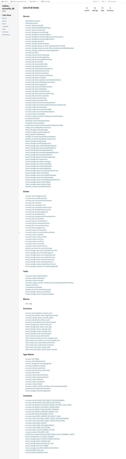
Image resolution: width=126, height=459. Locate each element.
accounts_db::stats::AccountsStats (37, 73)
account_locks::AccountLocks (35, 30)
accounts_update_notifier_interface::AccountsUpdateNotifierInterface (49, 283)
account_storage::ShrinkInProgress (37, 44)
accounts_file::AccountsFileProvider (37, 223)
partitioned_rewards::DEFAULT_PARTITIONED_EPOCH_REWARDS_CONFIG (49, 434)
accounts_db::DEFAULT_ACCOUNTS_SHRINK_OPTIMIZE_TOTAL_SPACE (48, 405)
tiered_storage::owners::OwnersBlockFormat (40, 264)
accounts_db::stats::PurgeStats (35, 84)
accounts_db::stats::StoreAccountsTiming (39, 93)
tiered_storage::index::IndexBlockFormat (39, 262)
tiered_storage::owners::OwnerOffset (37, 182)
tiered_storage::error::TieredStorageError (39, 253)
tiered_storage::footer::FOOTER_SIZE (37, 441)
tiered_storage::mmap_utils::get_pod (38, 329)
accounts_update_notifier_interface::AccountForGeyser (44, 116)
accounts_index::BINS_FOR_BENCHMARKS (39, 425)
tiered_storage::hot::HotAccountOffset (38, 164)
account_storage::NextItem (34, 41)
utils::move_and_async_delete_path (37, 347)
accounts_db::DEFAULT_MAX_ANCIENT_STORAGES (42, 409)
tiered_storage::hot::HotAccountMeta (38, 161)
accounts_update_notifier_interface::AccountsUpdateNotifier (46, 386)
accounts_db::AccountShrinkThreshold (38, 201)
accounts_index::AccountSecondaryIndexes (40, 103)
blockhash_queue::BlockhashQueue (37, 121)
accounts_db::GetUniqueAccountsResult (39, 68)
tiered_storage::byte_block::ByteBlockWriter (40, 148)
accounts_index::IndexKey (34, 235)
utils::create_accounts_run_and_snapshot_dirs (41, 338)
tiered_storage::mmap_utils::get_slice (38, 331)
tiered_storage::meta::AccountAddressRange (40, 175)
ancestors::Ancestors (32, 118)
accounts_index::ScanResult (35, 382)
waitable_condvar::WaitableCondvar (38, 186)
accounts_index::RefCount (34, 379)
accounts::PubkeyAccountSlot (35, 366)
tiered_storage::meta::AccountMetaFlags (39, 177)
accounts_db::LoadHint (33, 203)
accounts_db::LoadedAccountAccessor (38, 207)
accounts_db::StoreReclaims (35, 214)
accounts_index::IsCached (34, 280)
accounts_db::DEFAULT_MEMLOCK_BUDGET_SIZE (41, 412)
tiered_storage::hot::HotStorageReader (38, 166)
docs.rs (95, 1)
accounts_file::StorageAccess (35, 228)
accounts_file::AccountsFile (34, 219)
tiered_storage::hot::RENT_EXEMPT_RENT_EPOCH (42, 448)
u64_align (28, 304)
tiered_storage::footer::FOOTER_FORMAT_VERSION (42, 439)
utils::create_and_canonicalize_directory (39, 345)
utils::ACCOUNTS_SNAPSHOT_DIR (36, 452)
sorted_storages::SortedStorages (36, 130)
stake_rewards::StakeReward (35, 134)
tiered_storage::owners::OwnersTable (38, 184)
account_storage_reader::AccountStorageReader (42, 50)
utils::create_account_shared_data (37, 336)
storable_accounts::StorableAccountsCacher (40, 139)
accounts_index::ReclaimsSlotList (37, 377)
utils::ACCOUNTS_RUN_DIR (34, 450)
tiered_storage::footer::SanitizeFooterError (40, 260)
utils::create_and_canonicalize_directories (40, 343)
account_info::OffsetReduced (35, 361)
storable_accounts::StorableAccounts (38, 289)
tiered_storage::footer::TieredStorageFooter (40, 157)
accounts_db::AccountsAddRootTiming (38, 59)
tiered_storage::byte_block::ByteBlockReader (41, 146)
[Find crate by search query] (118, 1)
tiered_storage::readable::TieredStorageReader (41, 266)
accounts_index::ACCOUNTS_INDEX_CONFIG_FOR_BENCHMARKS (47, 418)
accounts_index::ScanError (34, 239)
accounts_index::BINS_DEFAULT (36, 423)
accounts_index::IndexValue (35, 278)
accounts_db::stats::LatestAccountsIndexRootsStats (43, 80)
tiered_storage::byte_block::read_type (38, 327)
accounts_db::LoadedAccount (35, 205)
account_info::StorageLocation (35, 196)
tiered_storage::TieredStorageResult (37, 391)
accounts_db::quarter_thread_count (37, 320)
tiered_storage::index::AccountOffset (38, 292)
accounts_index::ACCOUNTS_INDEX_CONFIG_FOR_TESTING (45, 421)
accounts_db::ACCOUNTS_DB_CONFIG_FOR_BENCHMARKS (45, 400)
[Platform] (34, 1)
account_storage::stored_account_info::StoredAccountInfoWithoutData (49, 48)
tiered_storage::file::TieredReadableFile (39, 150)
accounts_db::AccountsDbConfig (36, 64)
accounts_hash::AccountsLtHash (36, 100)
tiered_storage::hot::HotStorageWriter (38, 168)
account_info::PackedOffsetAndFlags (37, 28)
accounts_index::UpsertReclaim (36, 246)
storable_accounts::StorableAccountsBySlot (40, 137)
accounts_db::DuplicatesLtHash (36, 66)
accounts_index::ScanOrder (34, 244)
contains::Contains (31, 285)
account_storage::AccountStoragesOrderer (39, 39)
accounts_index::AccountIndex (35, 230)
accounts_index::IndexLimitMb (36, 237)
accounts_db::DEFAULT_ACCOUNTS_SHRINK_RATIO (42, 407)
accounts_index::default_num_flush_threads (40, 322)
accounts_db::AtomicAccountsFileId (37, 370)
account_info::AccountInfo (34, 25)
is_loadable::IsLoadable (33, 287)
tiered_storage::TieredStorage (35, 141)
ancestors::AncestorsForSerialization (37, 388)
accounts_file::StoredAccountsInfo (37, 96)
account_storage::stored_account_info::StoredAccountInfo (45, 46)
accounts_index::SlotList (33, 384)
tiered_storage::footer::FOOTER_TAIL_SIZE (39, 443)
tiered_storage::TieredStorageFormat (38, 143)
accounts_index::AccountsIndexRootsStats (39, 112)
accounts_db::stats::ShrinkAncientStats (38, 87)
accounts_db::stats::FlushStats (35, 78)
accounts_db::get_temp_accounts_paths (39, 318)
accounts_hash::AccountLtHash (36, 98)
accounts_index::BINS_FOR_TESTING (37, 427)
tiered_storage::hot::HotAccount (36, 159)
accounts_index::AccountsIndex (36, 107)
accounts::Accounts (31, 53)
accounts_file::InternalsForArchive (37, 225)
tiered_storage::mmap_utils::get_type (38, 334)
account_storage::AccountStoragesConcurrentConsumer (44, 37)
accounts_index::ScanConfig (34, 114)
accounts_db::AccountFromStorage (37, 55)
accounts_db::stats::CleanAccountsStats (39, 75)
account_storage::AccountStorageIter (38, 34)
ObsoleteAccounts (31, 23)
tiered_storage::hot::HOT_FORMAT (36, 446)
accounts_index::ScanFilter (34, 241)
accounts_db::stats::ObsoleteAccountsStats (40, 82)
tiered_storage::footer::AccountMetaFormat (40, 257)
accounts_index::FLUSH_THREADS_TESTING (40, 430)
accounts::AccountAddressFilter (36, 198)
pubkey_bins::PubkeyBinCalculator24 (38, 127)
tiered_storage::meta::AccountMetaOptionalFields (42, 180)
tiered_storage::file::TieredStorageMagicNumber (42, 152)
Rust (103, 1)
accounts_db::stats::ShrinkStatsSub (37, 91)
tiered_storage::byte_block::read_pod (38, 324)
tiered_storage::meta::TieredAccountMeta (39, 294)
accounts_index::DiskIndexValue (36, 276)
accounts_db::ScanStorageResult (36, 212)
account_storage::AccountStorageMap (38, 363)
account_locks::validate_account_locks (38, 313)
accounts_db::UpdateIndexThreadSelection (40, 216)
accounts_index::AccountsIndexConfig (38, 109)
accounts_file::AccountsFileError (36, 221)
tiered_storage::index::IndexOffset (37, 173)
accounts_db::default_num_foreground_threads (41, 315)
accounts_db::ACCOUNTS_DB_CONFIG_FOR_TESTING (43, 403)
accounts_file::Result (32, 373)
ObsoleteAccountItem (32, 21)
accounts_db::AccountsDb (34, 62)
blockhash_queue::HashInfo (34, 123)
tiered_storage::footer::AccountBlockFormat (40, 255)
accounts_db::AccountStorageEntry (37, 57)
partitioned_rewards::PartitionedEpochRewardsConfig (44, 125)
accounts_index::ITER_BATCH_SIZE (37, 432)
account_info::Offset (32, 359)
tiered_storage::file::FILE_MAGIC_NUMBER (39, 437)
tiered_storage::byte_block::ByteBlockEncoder (41, 250)
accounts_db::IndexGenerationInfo (37, 71)
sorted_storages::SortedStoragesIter (37, 132)
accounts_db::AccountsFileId (35, 368)
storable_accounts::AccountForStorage (38, 248)
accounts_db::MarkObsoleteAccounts (38, 210)
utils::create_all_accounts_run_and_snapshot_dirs (42, 340)
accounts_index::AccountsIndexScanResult (40, 232)
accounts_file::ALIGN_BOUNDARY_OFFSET (39, 414)
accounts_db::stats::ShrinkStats (36, 89)
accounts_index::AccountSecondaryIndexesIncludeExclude (45, 105)
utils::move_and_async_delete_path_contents (41, 349)
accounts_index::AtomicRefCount (36, 375)
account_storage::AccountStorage (36, 32)
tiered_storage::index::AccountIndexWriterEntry (41, 171)
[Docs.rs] (4, 1)
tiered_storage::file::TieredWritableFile (38, 155)
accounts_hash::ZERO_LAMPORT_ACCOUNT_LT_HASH (43, 416)
